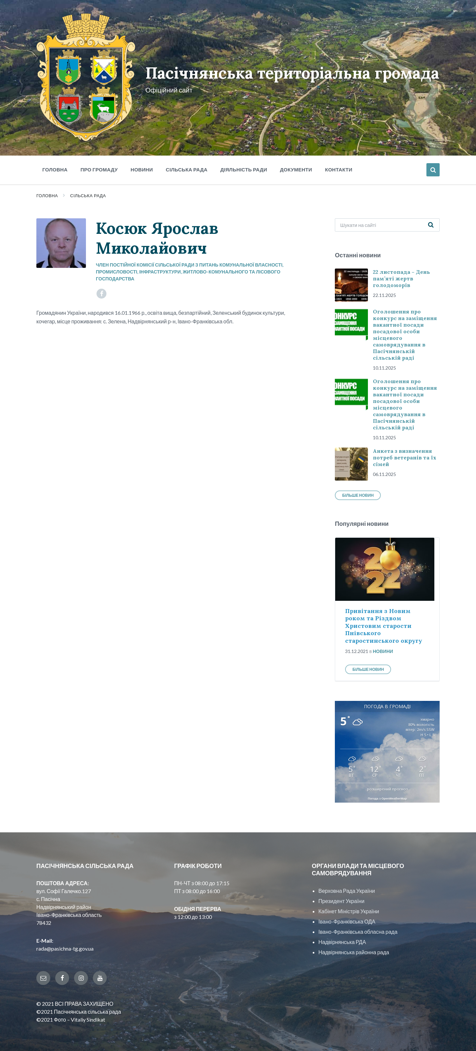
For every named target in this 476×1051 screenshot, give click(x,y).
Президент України (341, 898)
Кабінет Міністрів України (348, 909)
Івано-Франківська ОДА (346, 919)
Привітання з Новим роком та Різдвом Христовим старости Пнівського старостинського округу (383, 623)
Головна (47, 193)
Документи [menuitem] (296, 167)
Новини (383, 649)
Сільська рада (88, 193)
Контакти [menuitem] (338, 167)
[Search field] (387, 222)
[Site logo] (85, 137)
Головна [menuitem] (54, 167)
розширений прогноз (387, 786)
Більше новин (358, 492)
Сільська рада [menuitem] (187, 167)
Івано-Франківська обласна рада (357, 929)
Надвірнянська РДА (342, 939)
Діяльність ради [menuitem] (243, 167)
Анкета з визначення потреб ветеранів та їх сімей (404, 455)
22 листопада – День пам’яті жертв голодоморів (401, 276)
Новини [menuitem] (142, 167)
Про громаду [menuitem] (99, 167)
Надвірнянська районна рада (353, 950)
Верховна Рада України (346, 888)
